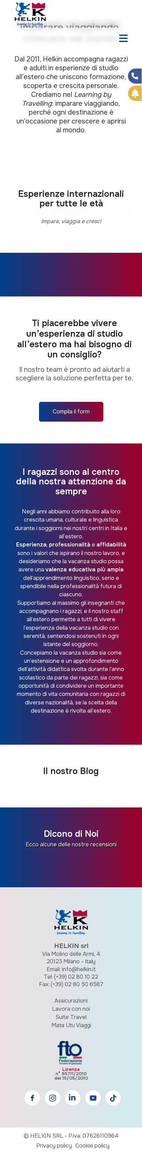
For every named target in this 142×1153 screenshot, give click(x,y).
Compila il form (71, 411)
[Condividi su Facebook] (135, 76)
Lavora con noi (71, 1008)
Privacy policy (54, 1145)
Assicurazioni (71, 1000)
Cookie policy (92, 1145)
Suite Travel (71, 1017)
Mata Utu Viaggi (71, 1025)
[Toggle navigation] (123, 38)
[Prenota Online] (135, 93)
